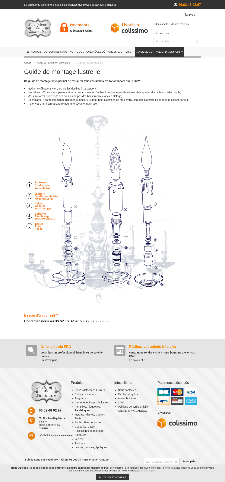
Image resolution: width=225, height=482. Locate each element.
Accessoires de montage (89, 430)
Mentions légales (128, 394)
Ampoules (80, 434)
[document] (112, 473)
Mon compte (161, 24)
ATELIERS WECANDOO (132, 410)
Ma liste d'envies (180, 24)
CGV (121, 402)
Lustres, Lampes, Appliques (91, 447)
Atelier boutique (127, 398)
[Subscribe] (190, 461)
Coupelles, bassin (85, 426)
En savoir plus (148, 470)
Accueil (28, 62)
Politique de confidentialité (133, 406)
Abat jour (80, 443)
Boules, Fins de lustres (88, 422)
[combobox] (177, 41)
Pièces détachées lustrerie (90, 390)
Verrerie (79, 439)
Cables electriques (85, 394)
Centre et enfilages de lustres (92, 402)
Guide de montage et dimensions (54, 62)
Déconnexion (162, 33)
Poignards (81, 398)
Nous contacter (127, 390)
